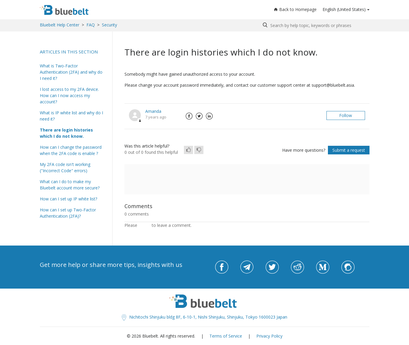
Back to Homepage (295, 9)
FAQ (90, 25)
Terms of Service (225, 336)
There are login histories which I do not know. (66, 133)
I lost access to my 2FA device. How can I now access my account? (69, 95)
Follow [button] (345, 115)
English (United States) (344, 9)
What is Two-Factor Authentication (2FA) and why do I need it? (71, 72)
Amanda (153, 111)
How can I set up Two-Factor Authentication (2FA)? (68, 213)
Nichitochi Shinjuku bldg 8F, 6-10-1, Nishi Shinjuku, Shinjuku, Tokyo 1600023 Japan (204, 317)
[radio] (188, 150)
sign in (144, 225)
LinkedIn (209, 116)
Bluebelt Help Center (59, 25)
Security (109, 25)
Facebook (189, 116)
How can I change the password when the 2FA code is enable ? (71, 150)
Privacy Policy (269, 336)
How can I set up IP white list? (68, 199)
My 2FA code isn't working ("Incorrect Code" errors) (65, 167)
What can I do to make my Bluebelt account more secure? (70, 185)
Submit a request (348, 150)
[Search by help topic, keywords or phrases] (314, 25)
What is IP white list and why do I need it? (71, 116)
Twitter (199, 116)
